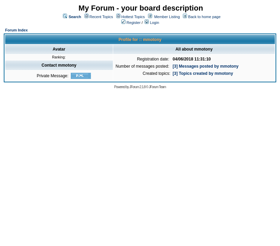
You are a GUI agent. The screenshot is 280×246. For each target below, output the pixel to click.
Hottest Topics (133, 17)
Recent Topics (101, 17)
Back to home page (204, 17)
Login (152, 22)
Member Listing (167, 17)
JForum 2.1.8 (137, 87)
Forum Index (16, 30)
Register (131, 22)
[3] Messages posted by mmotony (206, 66)
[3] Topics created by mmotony (203, 73)
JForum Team (157, 87)
